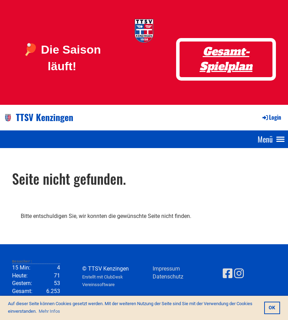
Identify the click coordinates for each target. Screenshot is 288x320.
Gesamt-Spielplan (226, 59)
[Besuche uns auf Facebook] (227, 273)
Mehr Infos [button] (49, 311)
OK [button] (272, 308)
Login (271, 117)
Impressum (166, 268)
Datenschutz (168, 276)
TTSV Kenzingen (44, 117)
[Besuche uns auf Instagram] (239, 273)
